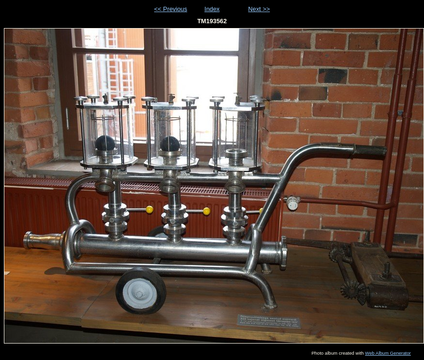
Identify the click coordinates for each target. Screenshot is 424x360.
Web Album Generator (388, 353)
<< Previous (170, 9)
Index (212, 9)
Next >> (259, 9)
